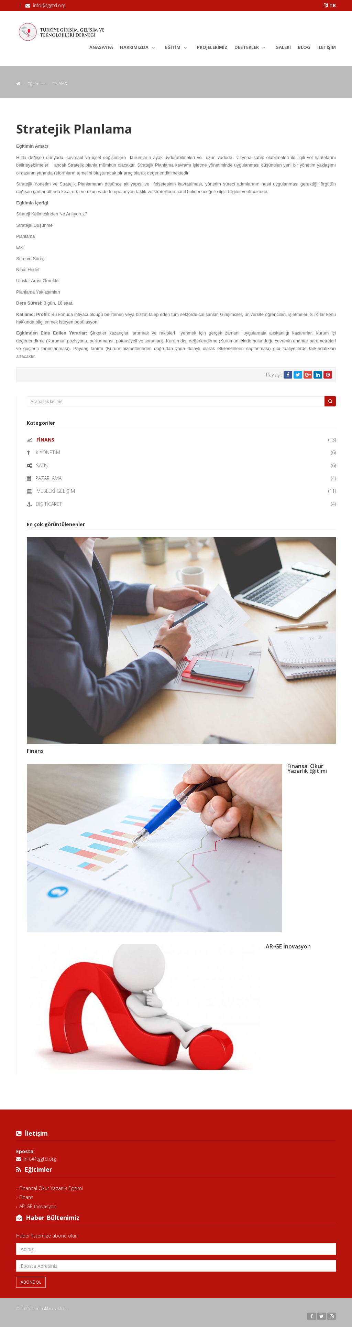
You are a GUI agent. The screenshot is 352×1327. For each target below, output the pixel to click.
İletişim (326, 47)
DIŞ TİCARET (49, 504)
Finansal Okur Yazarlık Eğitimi (307, 768)
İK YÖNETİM (47, 452)
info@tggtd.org (49, 5)
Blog (304, 47)
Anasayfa (101, 47)
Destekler (251, 46)
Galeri (283, 47)
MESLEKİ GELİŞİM (55, 491)
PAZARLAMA (48, 478)
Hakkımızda (139, 46)
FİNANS (45, 439)
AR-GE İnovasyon (288, 946)
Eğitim (177, 46)
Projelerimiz (212, 47)
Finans (35, 751)
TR (330, 5)
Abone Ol (31, 1282)
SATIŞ (42, 465)
